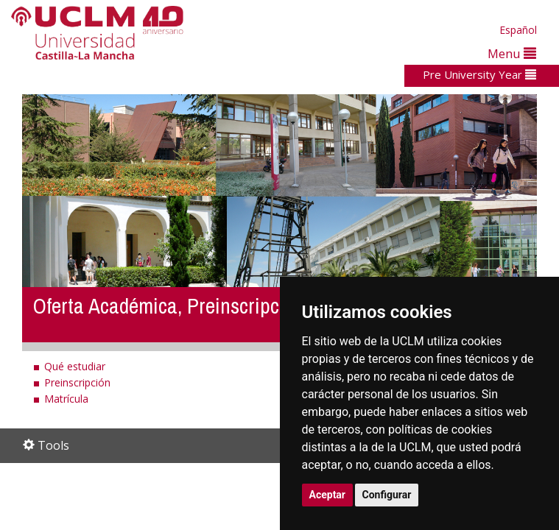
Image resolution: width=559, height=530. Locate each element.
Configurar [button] (387, 495)
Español (518, 30)
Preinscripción (77, 382)
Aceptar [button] (327, 495)
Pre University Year (479, 74)
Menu (512, 53)
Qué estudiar (74, 366)
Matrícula (66, 399)
